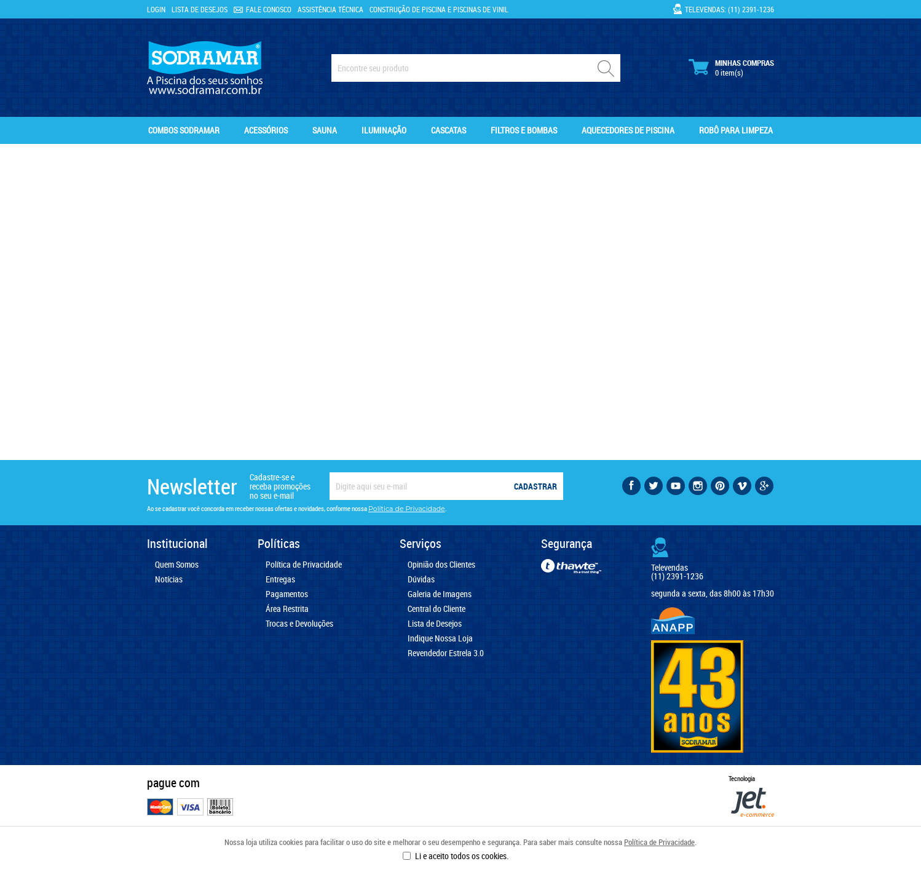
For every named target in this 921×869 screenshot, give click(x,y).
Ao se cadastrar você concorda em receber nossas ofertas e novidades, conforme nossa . (297, 508)
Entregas (280, 579)
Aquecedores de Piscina (628, 130)
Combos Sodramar (183, 130)
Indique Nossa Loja (440, 638)
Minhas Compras (731, 68)
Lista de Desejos (199, 9)
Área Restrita (287, 608)
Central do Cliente (436, 608)
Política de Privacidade (659, 841)
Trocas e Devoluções (299, 623)
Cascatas (448, 130)
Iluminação (384, 130)
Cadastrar (535, 486)
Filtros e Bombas (524, 130)
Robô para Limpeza (736, 130)
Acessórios (266, 130)
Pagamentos (287, 594)
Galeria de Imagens (440, 594)
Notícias (169, 579)
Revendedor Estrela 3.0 (446, 653)
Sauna (324, 130)
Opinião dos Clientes (441, 564)
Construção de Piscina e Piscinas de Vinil (439, 9)
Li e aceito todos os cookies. (461, 856)
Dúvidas (421, 579)
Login (156, 9)
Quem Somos (177, 564)
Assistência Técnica (330, 9)
